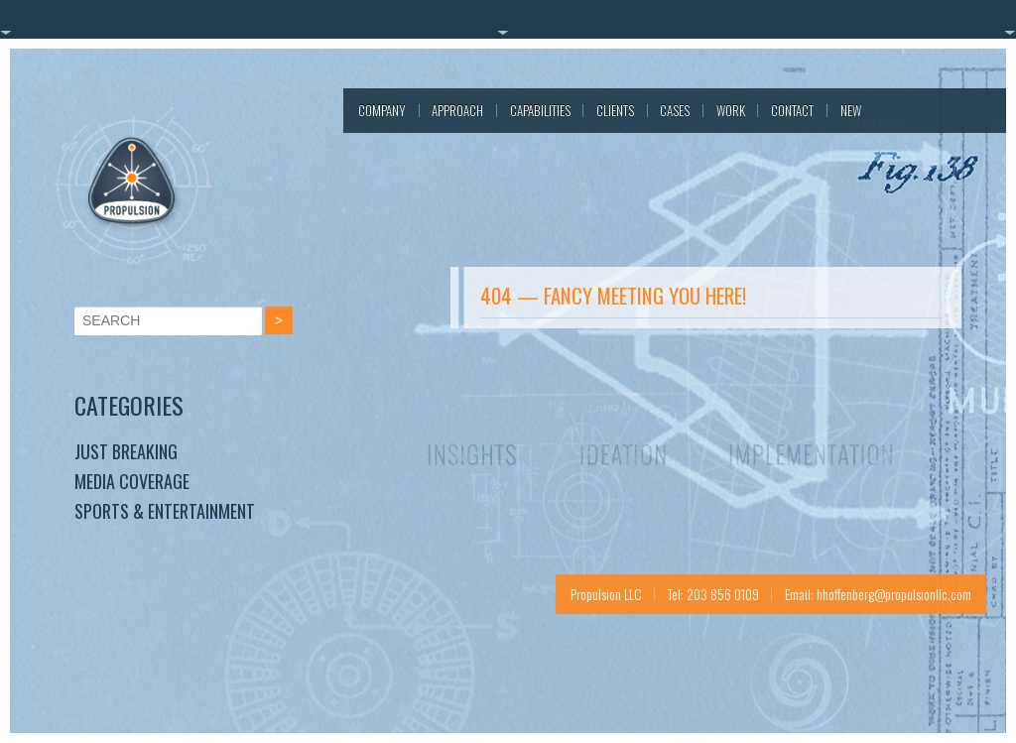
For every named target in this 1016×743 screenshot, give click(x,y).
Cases (675, 110)
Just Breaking (126, 451)
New (850, 110)
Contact (792, 110)
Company (382, 110)
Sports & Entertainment (164, 511)
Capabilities (540, 110)
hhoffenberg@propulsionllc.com (894, 593)
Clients (615, 110)
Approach (457, 110)
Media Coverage (132, 481)
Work (730, 110)
